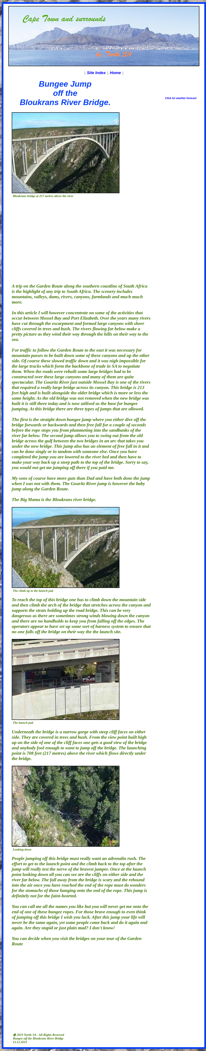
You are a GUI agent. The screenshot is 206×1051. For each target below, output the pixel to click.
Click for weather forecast (181, 98)
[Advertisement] (40, 239)
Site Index (96, 72)
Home (115, 72)
